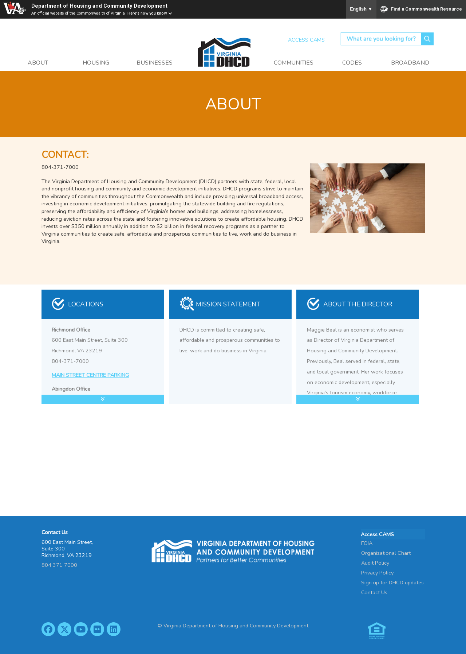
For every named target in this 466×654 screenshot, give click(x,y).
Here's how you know (147, 13)
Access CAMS (306, 39)
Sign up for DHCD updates (392, 581)
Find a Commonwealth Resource (421, 9)
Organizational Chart (386, 552)
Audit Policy (375, 562)
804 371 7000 (59, 565)
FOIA (366, 542)
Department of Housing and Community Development (99, 6)
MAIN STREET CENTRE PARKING (90, 375)
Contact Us (374, 591)
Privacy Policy (377, 572)
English (361, 9)
